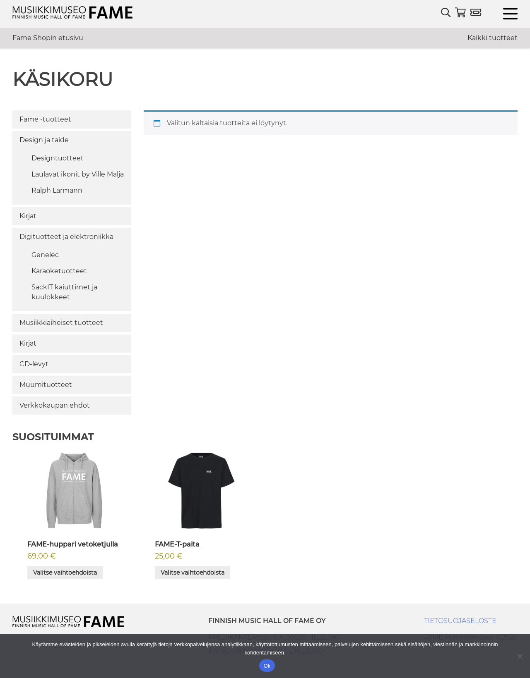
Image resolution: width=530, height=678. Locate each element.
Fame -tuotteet (45, 119)
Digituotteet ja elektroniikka (66, 237)
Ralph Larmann (56, 190)
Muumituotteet (45, 385)
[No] (520, 656)
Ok (266, 666)
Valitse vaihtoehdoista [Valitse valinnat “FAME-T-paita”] (192, 572)
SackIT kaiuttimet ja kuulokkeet (64, 292)
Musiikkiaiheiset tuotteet (61, 323)
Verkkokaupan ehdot (54, 405)
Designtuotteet (57, 158)
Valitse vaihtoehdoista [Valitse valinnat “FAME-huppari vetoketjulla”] (65, 572)
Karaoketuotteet (59, 271)
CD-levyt (33, 364)
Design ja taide (44, 140)
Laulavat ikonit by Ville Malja (77, 174)
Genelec (45, 255)
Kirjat (27, 216)
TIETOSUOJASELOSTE (460, 621)
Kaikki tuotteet (492, 38)
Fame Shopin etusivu (47, 38)
